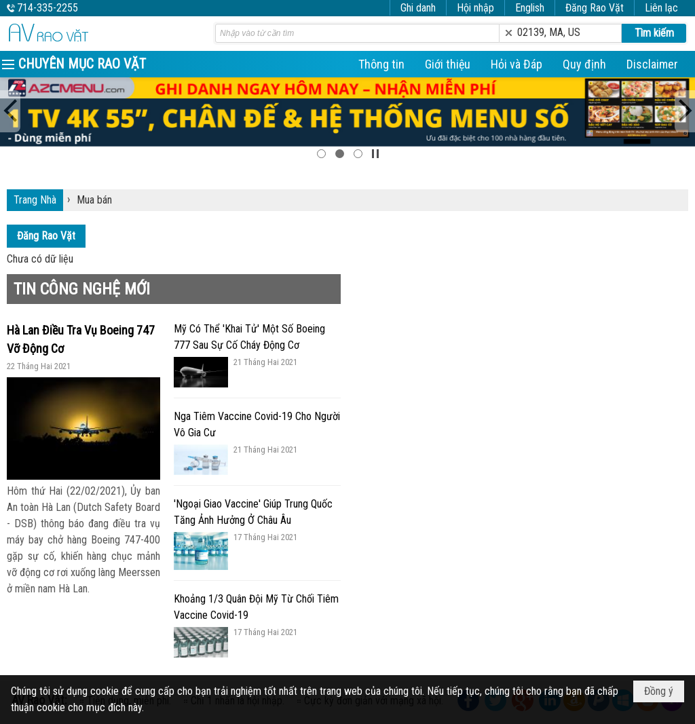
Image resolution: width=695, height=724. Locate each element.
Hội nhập (475, 7)
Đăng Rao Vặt (594, 7)
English (529, 7)
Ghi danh (418, 7)
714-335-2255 (47, 7)
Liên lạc (661, 7)
